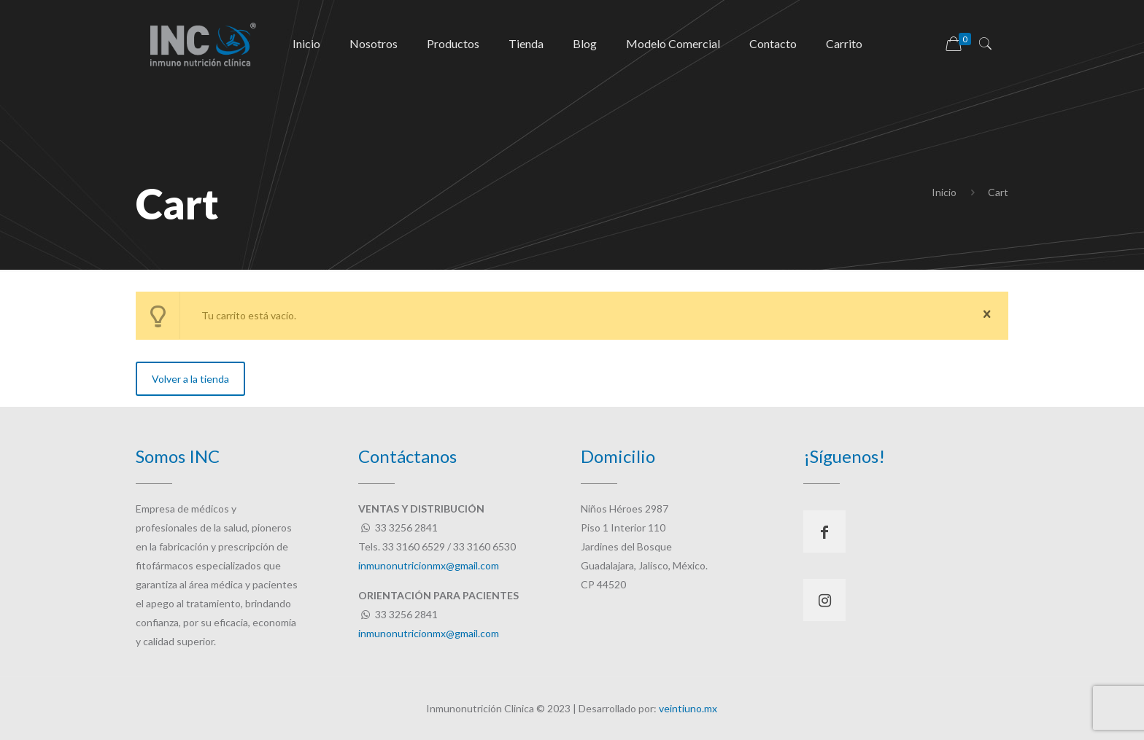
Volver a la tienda (190, 379)
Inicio (944, 192)
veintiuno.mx (688, 708)
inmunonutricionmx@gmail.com (428, 565)
